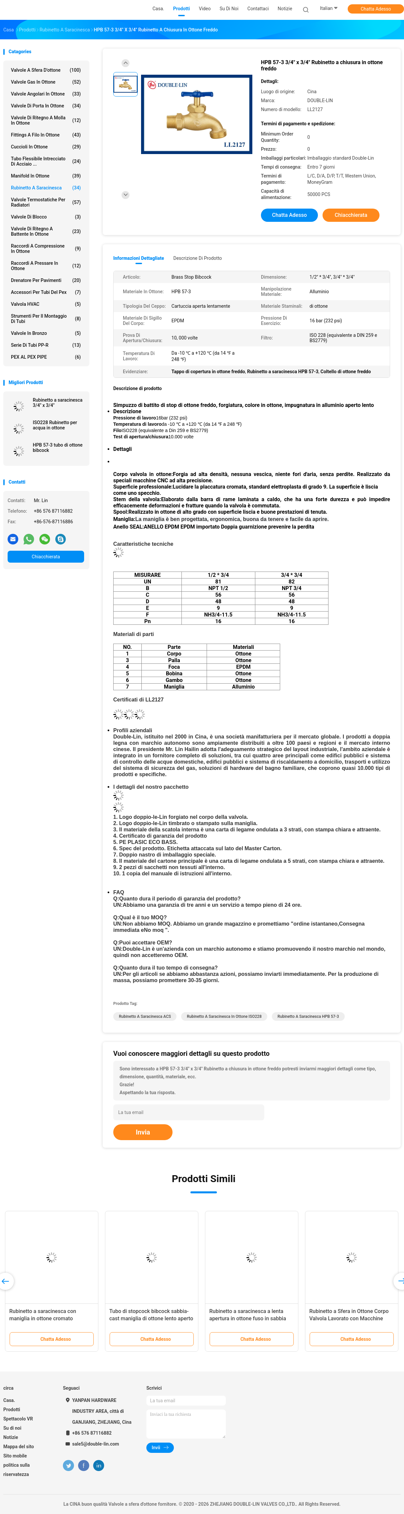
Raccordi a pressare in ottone (46, 265)
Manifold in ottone (46, 176)
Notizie (10, 1437)
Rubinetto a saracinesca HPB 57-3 (308, 1016)
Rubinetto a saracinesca (46, 187)
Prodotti (11, 1409)
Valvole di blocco (46, 217)
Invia (143, 1132)
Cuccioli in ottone (46, 146)
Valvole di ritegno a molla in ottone (46, 120)
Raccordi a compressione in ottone (46, 248)
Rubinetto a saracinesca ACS (145, 1016)
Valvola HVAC (46, 304)
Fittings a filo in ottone (46, 135)
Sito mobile (15, 1455)
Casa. (9, 1400)
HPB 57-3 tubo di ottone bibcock (57, 447)
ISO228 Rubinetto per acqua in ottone (55, 425)
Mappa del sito (18, 1446)
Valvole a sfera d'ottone (46, 70)
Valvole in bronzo (46, 333)
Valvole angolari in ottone (46, 94)
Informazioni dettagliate (138, 258)
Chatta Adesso (376, 9)
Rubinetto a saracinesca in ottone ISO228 (224, 1016)
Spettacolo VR (18, 1418)
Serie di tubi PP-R (46, 345)
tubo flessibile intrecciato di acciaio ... (46, 161)
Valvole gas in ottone (46, 82)
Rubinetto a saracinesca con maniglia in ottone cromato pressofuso (42, 1318)
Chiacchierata (46, 556)
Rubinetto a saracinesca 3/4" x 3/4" (57, 402)
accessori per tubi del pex (46, 292)
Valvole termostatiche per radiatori (46, 202)
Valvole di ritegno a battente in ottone (46, 231)
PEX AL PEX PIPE (46, 357)
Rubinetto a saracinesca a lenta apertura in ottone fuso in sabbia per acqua (247, 1318)
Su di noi (12, 1428)
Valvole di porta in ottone (46, 105)
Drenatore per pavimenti (46, 280)
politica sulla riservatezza (16, 1469)
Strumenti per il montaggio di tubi (46, 318)
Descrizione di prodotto (197, 258)
